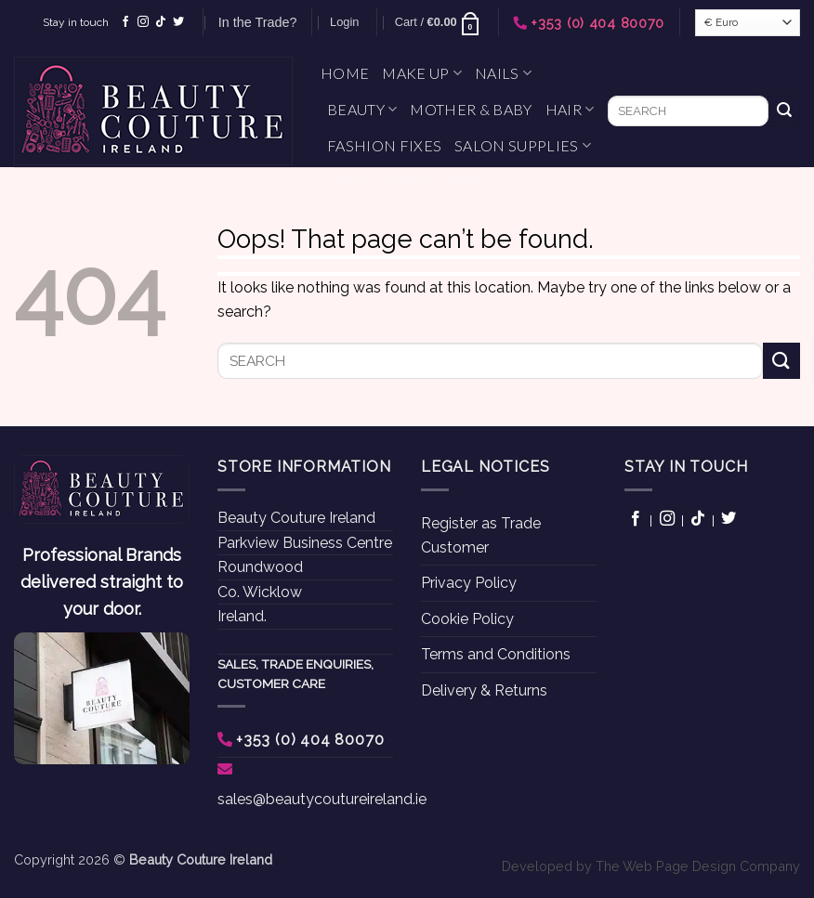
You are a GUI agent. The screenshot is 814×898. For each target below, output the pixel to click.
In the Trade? (257, 22)
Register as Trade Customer (481, 535)
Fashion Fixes (384, 145)
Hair (570, 109)
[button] (344, 22)
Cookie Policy (467, 619)
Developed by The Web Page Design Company (651, 866)
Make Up (422, 73)
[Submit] (784, 111)
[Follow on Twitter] (178, 22)
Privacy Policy (469, 583)
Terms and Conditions (496, 654)
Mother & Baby (471, 109)
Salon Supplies (522, 146)
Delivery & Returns (484, 690)
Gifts (349, 180)
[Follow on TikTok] (160, 22)
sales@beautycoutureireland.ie (322, 799)
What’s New (432, 180)
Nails (503, 73)
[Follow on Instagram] (143, 22)
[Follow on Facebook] (125, 22)
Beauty (362, 109)
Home (345, 73)
